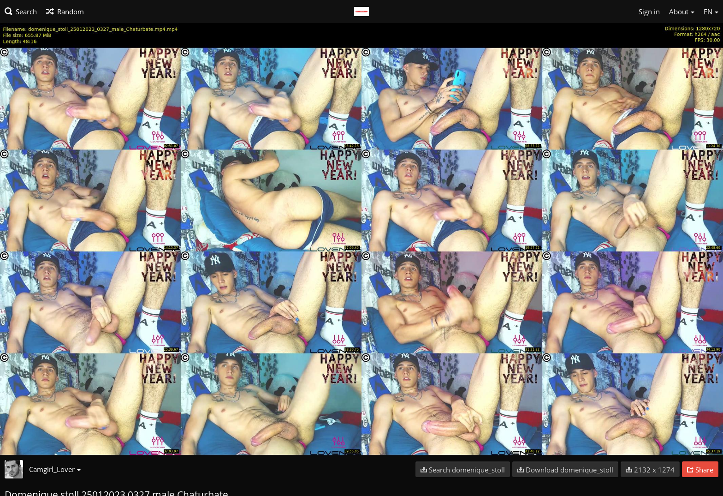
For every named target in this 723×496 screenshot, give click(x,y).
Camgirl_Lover (55, 469)
